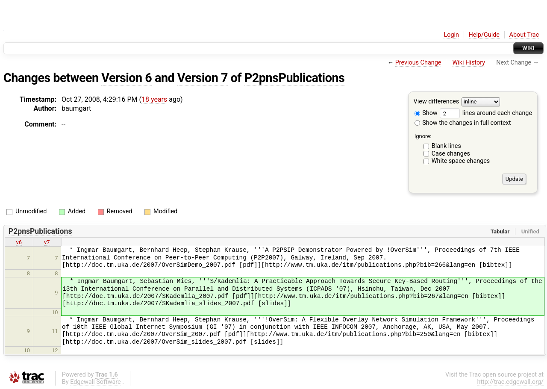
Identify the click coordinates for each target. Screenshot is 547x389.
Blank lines (446, 146)
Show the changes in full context (463, 123)
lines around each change (486, 113)
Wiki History (469, 62)
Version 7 (202, 78)
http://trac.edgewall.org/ (510, 382)
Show (426, 113)
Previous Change (418, 62)
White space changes (461, 161)
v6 (19, 242)
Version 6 (126, 78)
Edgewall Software (95, 382)
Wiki (528, 48)
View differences (436, 102)
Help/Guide (484, 34)
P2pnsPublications (294, 78)
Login (451, 34)
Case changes (451, 153)
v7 (47, 242)
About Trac (524, 34)
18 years (154, 99)
